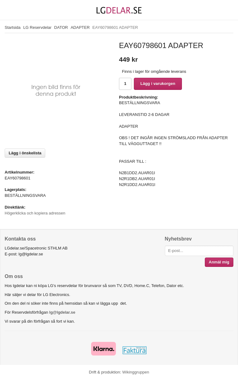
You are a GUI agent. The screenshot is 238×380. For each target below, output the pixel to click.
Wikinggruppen (135, 372)
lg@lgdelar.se (62, 312)
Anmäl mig (219, 262)
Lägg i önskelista (25, 153)
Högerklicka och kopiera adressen (35, 213)
